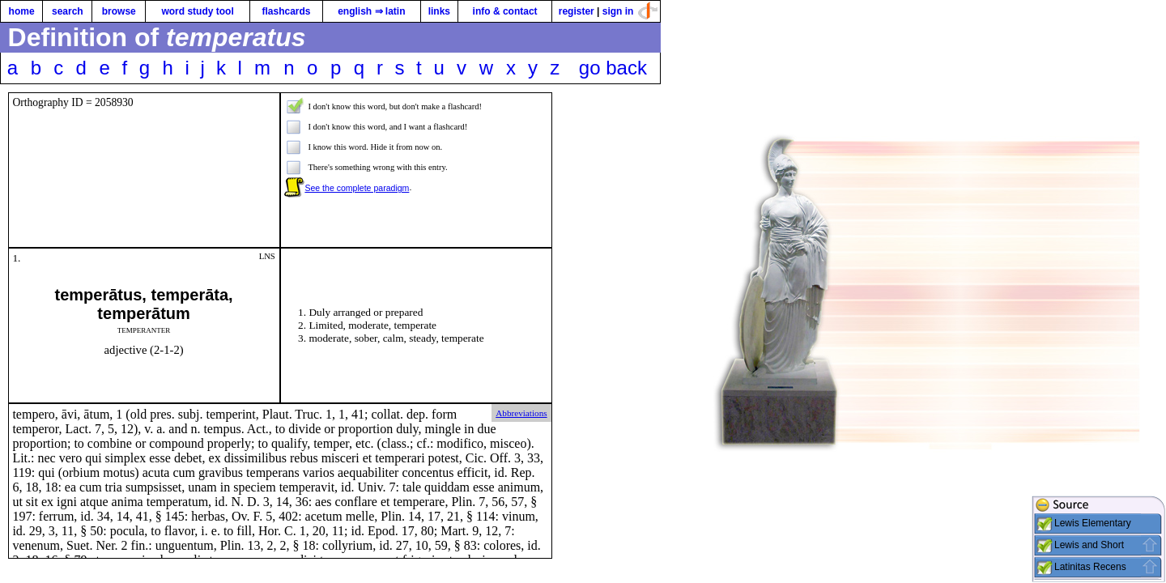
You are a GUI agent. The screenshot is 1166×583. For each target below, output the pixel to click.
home (22, 11)
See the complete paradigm (356, 188)
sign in (618, 11)
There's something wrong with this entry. (377, 167)
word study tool (197, 11)
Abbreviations (521, 413)
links (439, 11)
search (67, 11)
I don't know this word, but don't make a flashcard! (395, 106)
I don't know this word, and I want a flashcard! (387, 126)
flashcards (286, 11)
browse (119, 11)
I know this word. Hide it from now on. (375, 147)
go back (613, 68)
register (576, 11)
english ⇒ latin (371, 11)
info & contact (505, 11)
